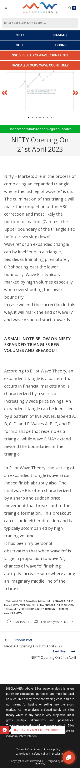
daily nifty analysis (24, 600)
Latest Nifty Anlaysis (52, 600)
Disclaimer (58, 753)
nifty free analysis (44, 604)
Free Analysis (49, 622)
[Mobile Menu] (5, 8)
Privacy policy (52, 749)
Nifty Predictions (25, 608)
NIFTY (68, 622)
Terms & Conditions (28, 749)
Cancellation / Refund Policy (31, 753)
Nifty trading (46, 608)
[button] (4, 92)
